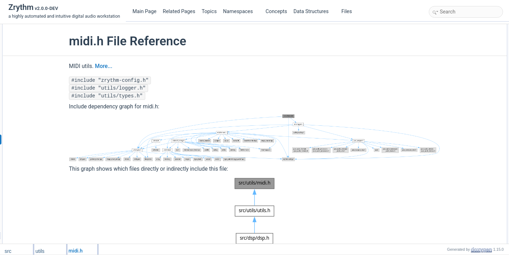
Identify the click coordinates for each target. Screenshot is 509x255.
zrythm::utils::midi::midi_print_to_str (470, 121)
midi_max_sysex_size (457, 176)
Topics (209, 11)
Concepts (276, 11)
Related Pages (179, 11)
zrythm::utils (448, 35)
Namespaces (240, 11)
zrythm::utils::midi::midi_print (463, 129)
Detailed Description (450, 144)
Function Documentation (454, 152)
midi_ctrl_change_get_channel (465, 160)
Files (349, 11)
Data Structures (313, 11)
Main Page (145, 11)
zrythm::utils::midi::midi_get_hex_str (470, 113)
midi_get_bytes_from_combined (467, 168)
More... (129, 66)
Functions (440, 43)
